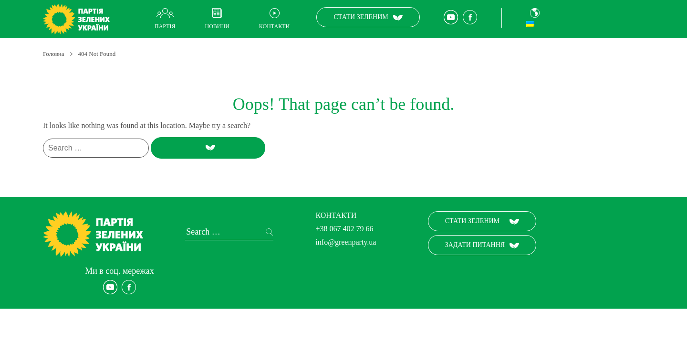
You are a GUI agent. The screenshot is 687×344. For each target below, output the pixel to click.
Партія (165, 26)
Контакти (274, 26)
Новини (217, 26)
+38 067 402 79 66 (344, 229)
